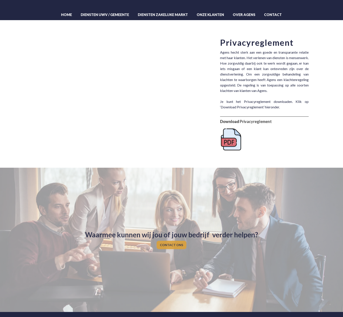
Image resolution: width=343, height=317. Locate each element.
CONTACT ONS (171, 243)
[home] (171, 5)
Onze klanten (210, 14)
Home (66, 14)
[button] (104, 14)
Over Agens (244, 14)
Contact (273, 14)
